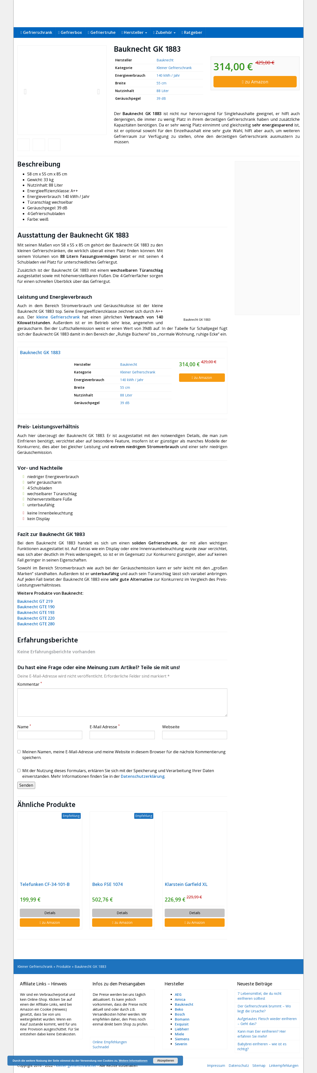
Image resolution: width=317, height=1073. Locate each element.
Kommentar (29, 684)
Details (49, 912)
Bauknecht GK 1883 (40, 352)
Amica (180, 999)
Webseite (171, 727)
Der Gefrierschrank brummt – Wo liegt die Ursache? (264, 1008)
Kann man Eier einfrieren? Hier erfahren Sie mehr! (262, 1034)
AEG (178, 994)
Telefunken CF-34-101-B (45, 884)
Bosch (180, 1014)
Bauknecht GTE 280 (35, 624)
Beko (179, 1009)
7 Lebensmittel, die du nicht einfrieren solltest (260, 996)
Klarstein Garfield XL (186, 884)
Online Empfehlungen (110, 1042)
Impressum (216, 1065)
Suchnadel (101, 1047)
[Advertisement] (267, 238)
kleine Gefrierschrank (58, 317)
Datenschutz (239, 1065)
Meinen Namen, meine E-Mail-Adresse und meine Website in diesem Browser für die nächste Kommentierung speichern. (121, 754)
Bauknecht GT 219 (35, 601)
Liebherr (182, 1029)
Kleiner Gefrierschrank (174, 67)
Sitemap (258, 1065)
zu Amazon (255, 82)
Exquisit (182, 1024)
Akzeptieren (165, 1060)
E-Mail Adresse (105, 727)
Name (24, 727)
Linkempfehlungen (283, 1065)
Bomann (182, 1019)
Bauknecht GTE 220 (35, 618)
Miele (179, 1034)
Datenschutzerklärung (142, 776)
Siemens (182, 1039)
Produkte (63, 966)
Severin (181, 1044)
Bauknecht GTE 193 (35, 612)
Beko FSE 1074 (107, 884)
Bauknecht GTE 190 (35, 607)
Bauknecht (165, 60)
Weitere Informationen (133, 1060)
